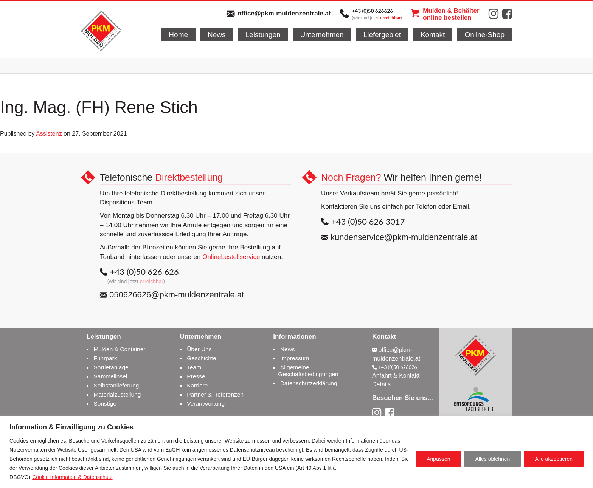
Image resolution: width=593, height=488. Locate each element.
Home (178, 35)
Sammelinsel (110, 376)
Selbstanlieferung (116, 385)
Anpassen (438, 459)
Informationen (294, 336)
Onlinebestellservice (231, 256)
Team (194, 367)
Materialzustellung (117, 394)
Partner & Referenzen (215, 394)
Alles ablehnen (492, 459)
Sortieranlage (111, 367)
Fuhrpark (105, 358)
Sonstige (105, 403)
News (217, 35)
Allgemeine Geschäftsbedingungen (308, 370)
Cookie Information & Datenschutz (72, 477)
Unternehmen (322, 35)
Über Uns (199, 349)
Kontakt (433, 35)
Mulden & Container (120, 349)
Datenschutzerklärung (308, 383)
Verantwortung (206, 403)
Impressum (294, 358)
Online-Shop (484, 35)
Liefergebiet (382, 35)
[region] (296, 452)
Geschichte (201, 358)
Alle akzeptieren (554, 459)
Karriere (197, 385)
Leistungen (263, 35)
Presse (196, 376)
